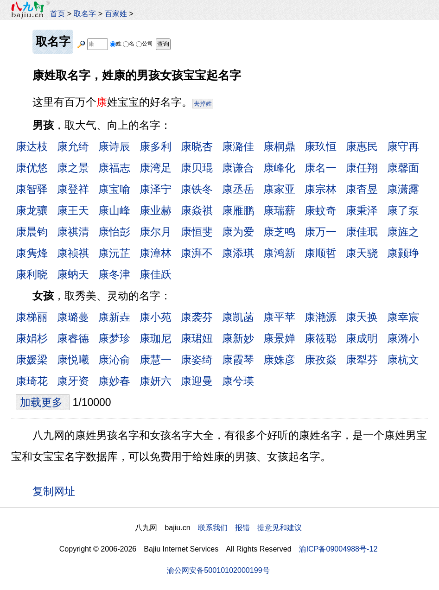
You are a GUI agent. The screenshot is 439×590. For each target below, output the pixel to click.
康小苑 (156, 317)
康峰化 (279, 168)
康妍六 (156, 381)
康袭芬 (197, 317)
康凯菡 (238, 317)
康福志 (114, 168)
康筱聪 (321, 338)
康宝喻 (114, 189)
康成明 (362, 338)
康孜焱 (321, 360)
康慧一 (156, 360)
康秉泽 (362, 210)
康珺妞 (197, 338)
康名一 (321, 168)
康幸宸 (403, 317)
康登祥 (73, 189)
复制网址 (57, 490)
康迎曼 (197, 381)
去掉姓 (203, 103)
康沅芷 (114, 253)
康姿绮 (197, 360)
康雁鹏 (238, 210)
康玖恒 (321, 146)
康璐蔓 (73, 317)
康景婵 (279, 338)
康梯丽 (32, 317)
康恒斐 (197, 232)
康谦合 (238, 168)
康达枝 (32, 146)
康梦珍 (114, 338)
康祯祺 (73, 253)
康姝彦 (279, 360)
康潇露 (403, 189)
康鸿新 (279, 253)
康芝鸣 (279, 232)
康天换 (362, 317)
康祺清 (73, 232)
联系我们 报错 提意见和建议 (250, 527)
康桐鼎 (279, 146)
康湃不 (197, 253)
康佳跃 (156, 274)
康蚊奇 (321, 210)
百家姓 (116, 13)
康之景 (73, 168)
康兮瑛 (238, 381)
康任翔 (362, 168)
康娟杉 (32, 338)
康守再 (403, 146)
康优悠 (32, 168)
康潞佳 (238, 146)
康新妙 (238, 338)
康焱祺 (197, 210)
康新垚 (114, 317)
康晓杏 (197, 146)
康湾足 (156, 168)
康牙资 (73, 381)
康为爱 (238, 232)
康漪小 (403, 338)
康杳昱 (362, 189)
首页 (57, 13)
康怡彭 (114, 232)
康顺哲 (321, 253)
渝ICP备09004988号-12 (338, 549)
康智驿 (32, 189)
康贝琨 (197, 168)
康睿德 (73, 338)
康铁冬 (197, 189)
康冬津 (114, 274)
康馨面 (403, 168)
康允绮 (73, 146)
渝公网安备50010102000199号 (218, 570)
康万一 (321, 232)
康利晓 (32, 274)
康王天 (73, 210)
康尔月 (156, 232)
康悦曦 (73, 360)
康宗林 (321, 189)
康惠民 (362, 146)
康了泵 (403, 210)
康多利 (156, 146)
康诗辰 (114, 146)
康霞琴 (238, 360)
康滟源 (321, 317)
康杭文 (403, 360)
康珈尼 (156, 338)
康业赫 (156, 210)
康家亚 (279, 189)
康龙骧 (32, 210)
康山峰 (114, 210)
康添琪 (238, 253)
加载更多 (42, 402)
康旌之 (403, 232)
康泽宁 (156, 189)
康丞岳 (238, 189)
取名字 (85, 13)
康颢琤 (403, 253)
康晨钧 (32, 232)
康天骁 (362, 253)
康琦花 (32, 381)
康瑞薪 (279, 210)
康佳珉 (362, 232)
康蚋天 (73, 274)
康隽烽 (32, 253)
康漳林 (156, 253)
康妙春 (114, 381)
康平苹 (279, 317)
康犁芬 (362, 360)
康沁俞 (114, 360)
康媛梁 (32, 360)
